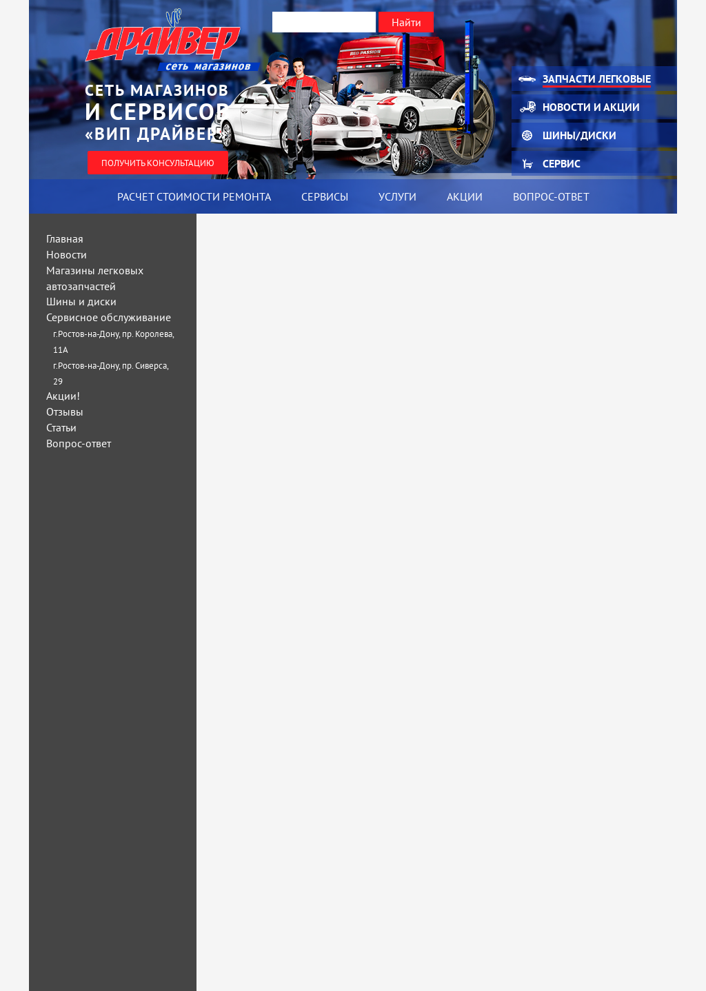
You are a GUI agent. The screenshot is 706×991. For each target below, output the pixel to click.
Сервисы (324, 196)
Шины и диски (81, 301)
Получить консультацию (157, 162)
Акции (465, 196)
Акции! (63, 395)
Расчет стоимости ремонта (194, 196)
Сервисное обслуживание (108, 317)
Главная (64, 238)
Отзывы (64, 411)
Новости (66, 254)
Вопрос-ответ (551, 196)
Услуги (397, 196)
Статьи (61, 427)
